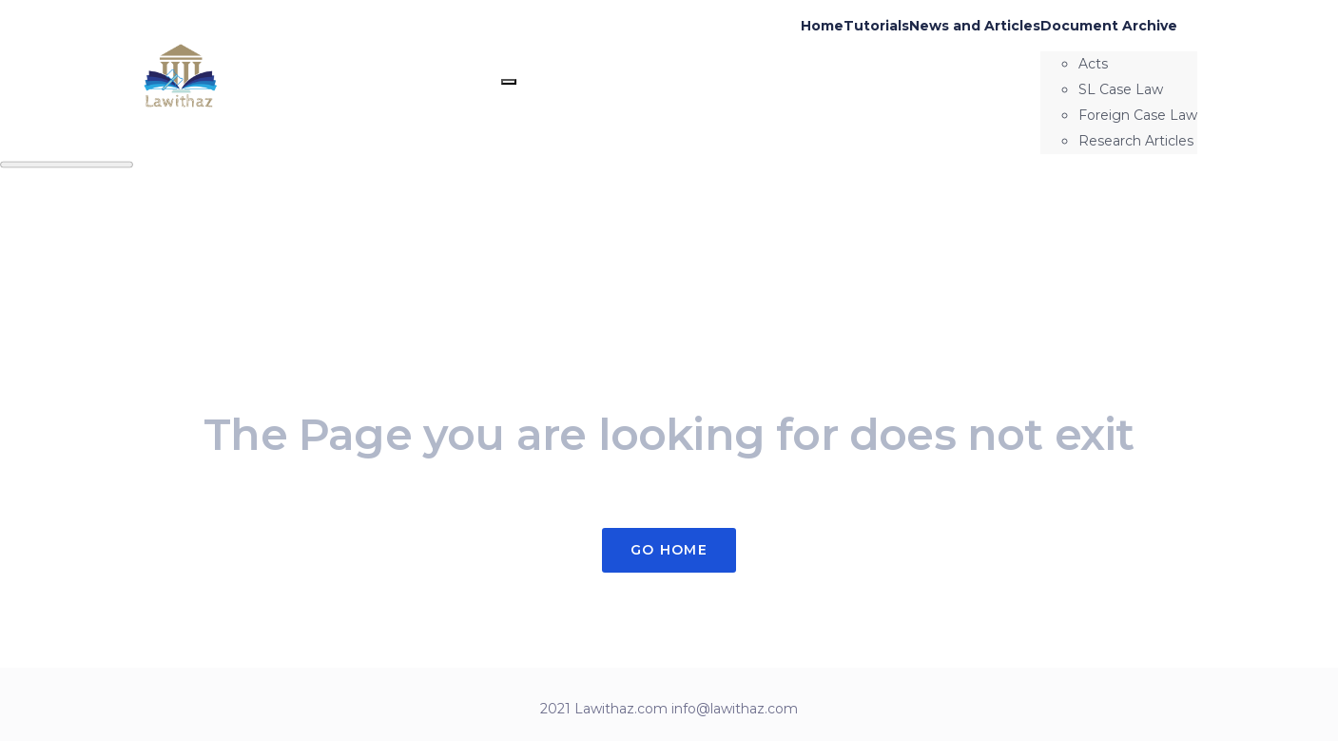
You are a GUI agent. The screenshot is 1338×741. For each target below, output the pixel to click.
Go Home (669, 549)
